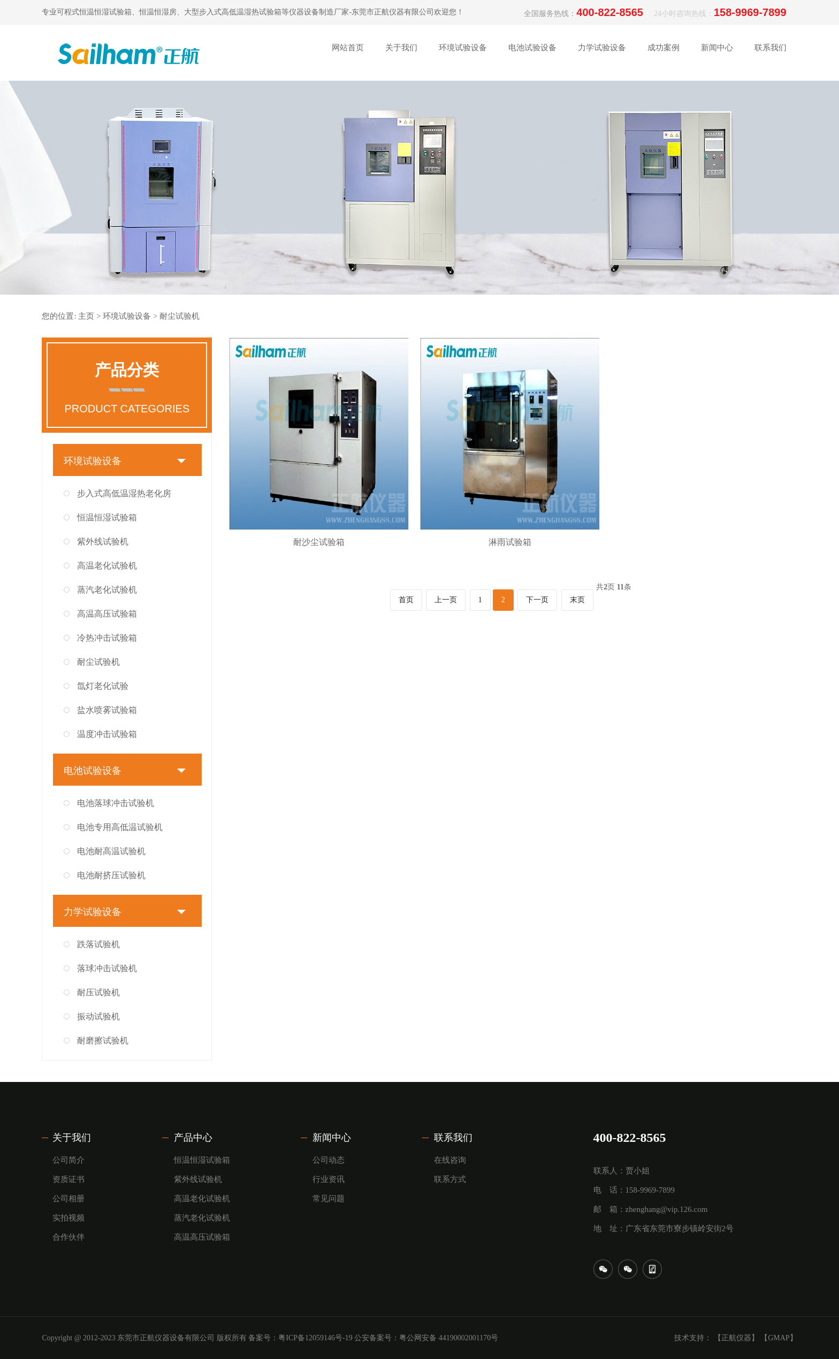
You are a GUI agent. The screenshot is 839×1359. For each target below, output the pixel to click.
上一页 (445, 600)
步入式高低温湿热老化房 (124, 493)
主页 (86, 316)
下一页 (537, 600)
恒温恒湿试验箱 (107, 517)
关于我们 (71, 1137)
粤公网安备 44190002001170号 (448, 1338)
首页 (406, 600)
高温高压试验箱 (107, 613)
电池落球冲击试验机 (115, 803)
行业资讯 (328, 1179)
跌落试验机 (98, 944)
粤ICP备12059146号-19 (315, 1338)
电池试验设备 (92, 770)
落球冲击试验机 (107, 968)
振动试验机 (98, 1016)
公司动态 (328, 1160)
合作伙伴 (68, 1237)
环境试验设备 (127, 316)
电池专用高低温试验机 (120, 827)
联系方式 (450, 1179)
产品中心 (193, 1137)
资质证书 (68, 1179)
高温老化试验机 (107, 565)
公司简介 (68, 1160)
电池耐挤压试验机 (111, 875)
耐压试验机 (98, 992)
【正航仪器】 (736, 1338)
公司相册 (68, 1198)
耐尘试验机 (179, 316)
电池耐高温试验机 (111, 851)
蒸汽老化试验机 (107, 589)
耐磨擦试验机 (102, 1040)
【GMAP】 (778, 1338)
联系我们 (453, 1137)
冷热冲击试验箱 (107, 637)
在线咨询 (450, 1160)
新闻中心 (331, 1137)
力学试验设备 (92, 912)
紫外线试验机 (102, 541)
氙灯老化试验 (102, 685)
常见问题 (328, 1198)
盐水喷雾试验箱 (107, 710)
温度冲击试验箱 (107, 734)
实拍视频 (68, 1218)
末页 (577, 600)
